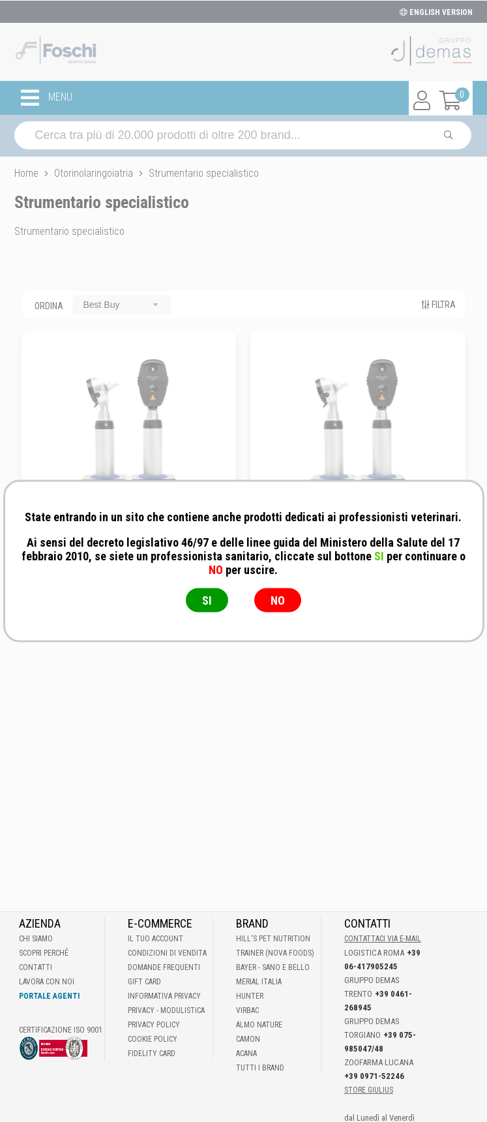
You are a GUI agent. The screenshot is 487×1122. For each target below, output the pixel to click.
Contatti (35, 967)
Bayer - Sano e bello (273, 967)
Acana (246, 1053)
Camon (248, 1039)
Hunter (249, 996)
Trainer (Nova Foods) (275, 953)
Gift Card (144, 981)
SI (207, 600)
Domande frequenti (164, 967)
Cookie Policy (152, 1039)
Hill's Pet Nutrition (273, 938)
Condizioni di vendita (167, 953)
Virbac (247, 1010)
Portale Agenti (49, 996)
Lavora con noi (46, 981)
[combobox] (122, 305)
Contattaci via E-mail (382, 938)
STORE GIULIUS (368, 1090)
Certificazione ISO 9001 (60, 1030)
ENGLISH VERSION (436, 12)
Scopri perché (43, 953)
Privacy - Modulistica (166, 1010)
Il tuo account (155, 938)
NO (278, 600)
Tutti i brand (260, 1067)
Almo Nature (259, 1024)
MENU (46, 97)
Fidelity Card (151, 1053)
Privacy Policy (154, 1024)
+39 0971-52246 (374, 1076)
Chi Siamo (36, 938)
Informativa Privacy (164, 996)
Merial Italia (259, 981)
